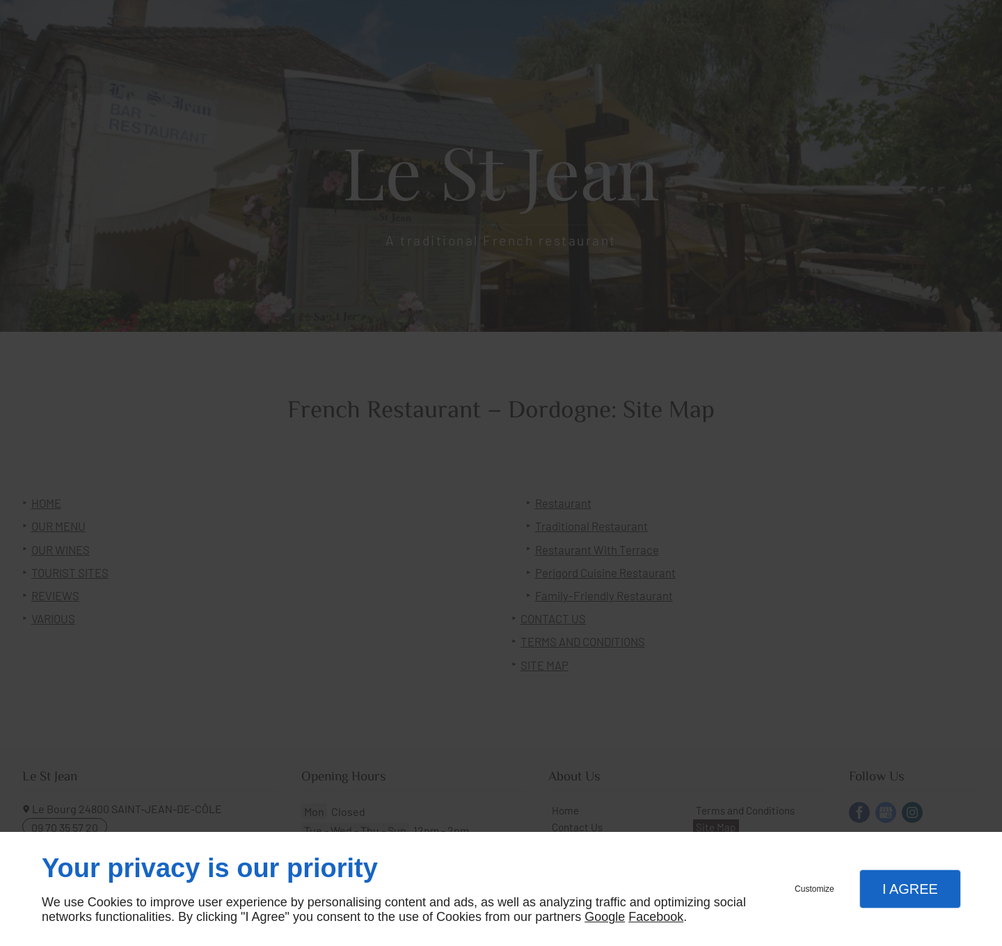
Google (604, 917)
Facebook (655, 917)
